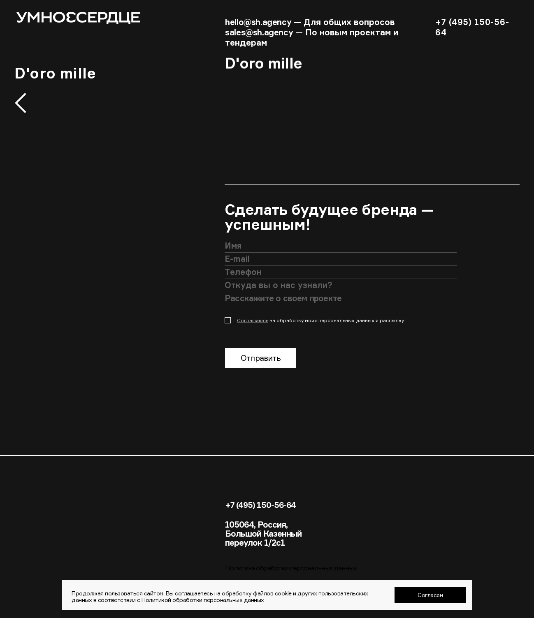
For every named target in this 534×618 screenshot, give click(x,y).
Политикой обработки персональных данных (203, 599)
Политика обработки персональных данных (290, 568)
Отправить (261, 358)
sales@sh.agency (259, 32)
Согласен (430, 594)
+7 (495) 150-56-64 (261, 505)
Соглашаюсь (252, 320)
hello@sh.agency (258, 22)
